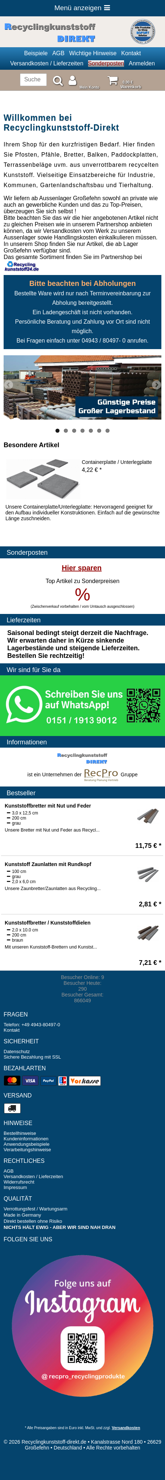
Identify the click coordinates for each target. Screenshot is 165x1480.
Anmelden (142, 63)
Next (155, 385)
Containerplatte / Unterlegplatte (117, 462)
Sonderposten (106, 63)
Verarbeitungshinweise (27, 1149)
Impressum (15, 1187)
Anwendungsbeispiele (26, 1144)
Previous (9, 385)
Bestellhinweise (20, 1133)
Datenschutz (17, 1051)
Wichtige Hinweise (93, 53)
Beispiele (36, 53)
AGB (58, 53)
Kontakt (131, 53)
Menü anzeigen (82, 8)
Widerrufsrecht (19, 1182)
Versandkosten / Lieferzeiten (46, 63)
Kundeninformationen (26, 1138)
